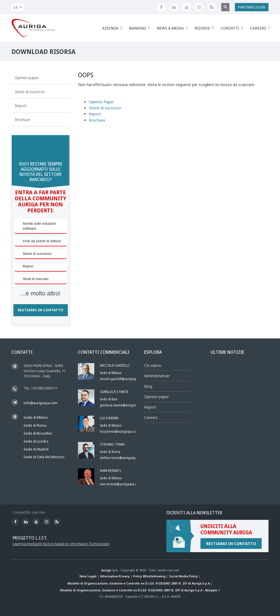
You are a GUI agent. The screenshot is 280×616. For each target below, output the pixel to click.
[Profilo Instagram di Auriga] (199, 7)
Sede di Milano (36, 417)
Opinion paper (156, 396)
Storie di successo (105, 107)
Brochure (97, 120)
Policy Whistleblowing (149, 576)
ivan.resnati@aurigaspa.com (120, 484)
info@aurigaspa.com (40, 402)
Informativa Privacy (115, 576)
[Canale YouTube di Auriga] (186, 7)
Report (95, 113)
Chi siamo (153, 365)
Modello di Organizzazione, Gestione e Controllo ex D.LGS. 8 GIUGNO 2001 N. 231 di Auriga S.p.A (139, 583)
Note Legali (88, 576)
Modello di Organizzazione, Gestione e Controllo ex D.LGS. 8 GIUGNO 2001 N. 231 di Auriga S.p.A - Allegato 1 (140, 590)
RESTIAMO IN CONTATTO (40, 309)
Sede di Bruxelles (38, 433)
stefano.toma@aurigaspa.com (122, 457)
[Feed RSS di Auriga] (212, 7)
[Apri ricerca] (225, 7)
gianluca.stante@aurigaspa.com (123, 405)
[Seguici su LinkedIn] (174, 7)
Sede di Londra (36, 441)
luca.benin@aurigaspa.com (120, 431)
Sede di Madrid (36, 449)
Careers (151, 417)
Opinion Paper (101, 101)
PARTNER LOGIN (251, 7)
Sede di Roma (35, 425)
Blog (148, 386)
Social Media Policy (183, 576)
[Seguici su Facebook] (161, 7)
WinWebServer (157, 375)
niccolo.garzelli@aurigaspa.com (123, 379)
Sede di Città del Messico (44, 456)
